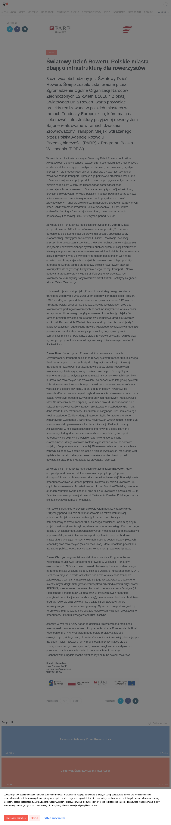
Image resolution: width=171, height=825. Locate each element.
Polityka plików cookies (54, 818)
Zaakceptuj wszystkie (16, 818)
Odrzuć (34, 818)
